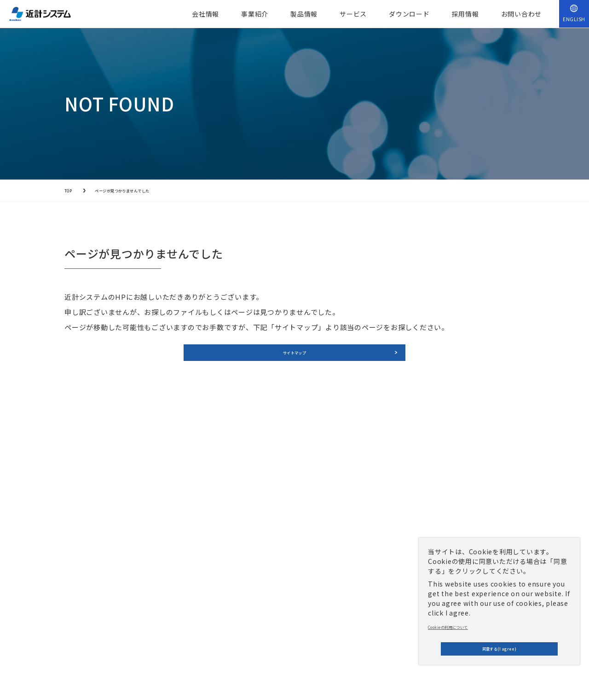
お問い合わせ (521, 13)
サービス (353, 13)
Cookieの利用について (463, 618)
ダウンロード (409, 13)
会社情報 (205, 13)
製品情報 (304, 13)
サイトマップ (294, 360)
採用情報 (465, 13)
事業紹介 (254, 13)
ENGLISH (574, 19)
